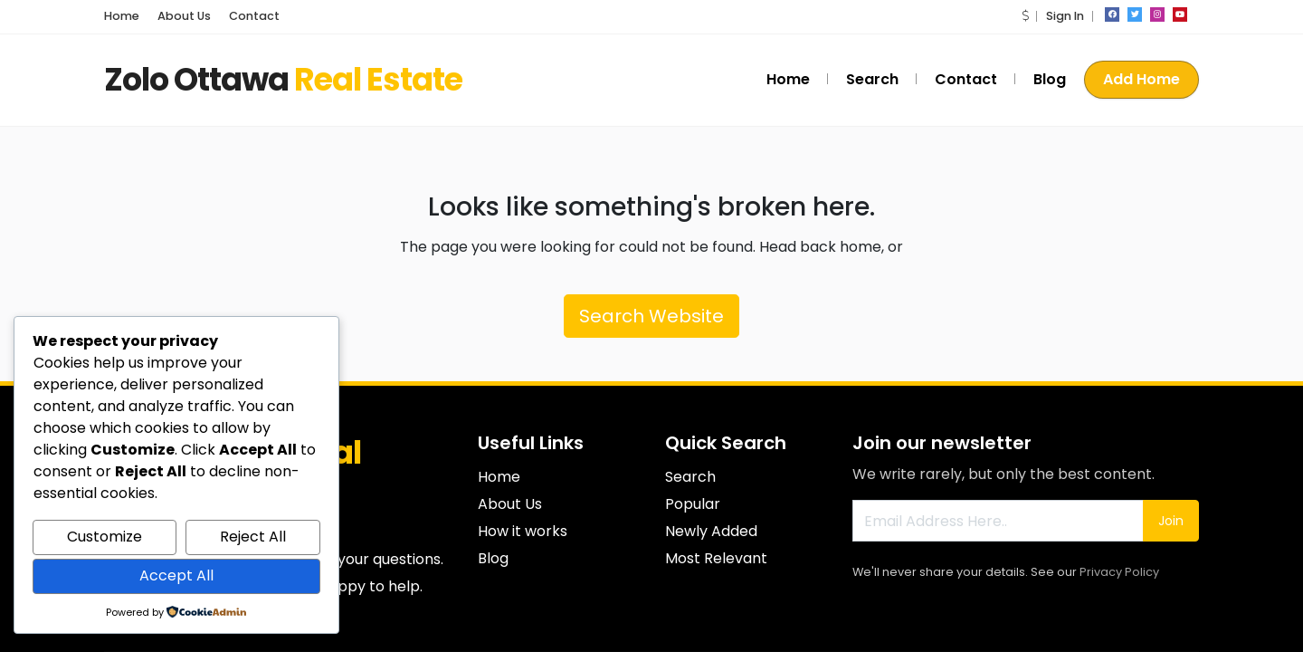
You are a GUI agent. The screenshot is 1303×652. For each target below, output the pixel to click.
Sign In (1065, 16)
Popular (692, 504)
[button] (1025, 16)
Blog (1049, 79)
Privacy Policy (1119, 572)
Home (121, 16)
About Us (184, 16)
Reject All (253, 536)
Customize (104, 536)
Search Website (651, 316)
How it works (522, 531)
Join (1171, 521)
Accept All (176, 575)
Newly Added (711, 531)
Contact (254, 16)
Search (872, 79)
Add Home (1141, 79)
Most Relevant (716, 558)
